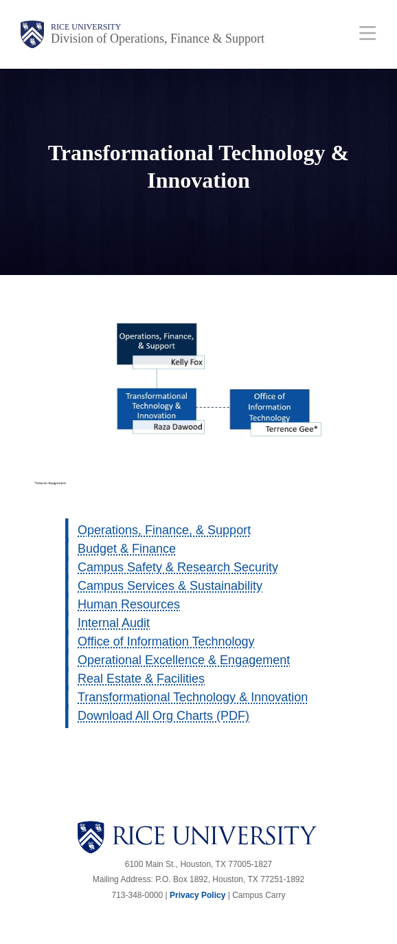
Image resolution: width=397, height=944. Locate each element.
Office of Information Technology (166, 641)
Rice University (86, 27)
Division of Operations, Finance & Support (157, 38)
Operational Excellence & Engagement (184, 660)
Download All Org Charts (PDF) (163, 716)
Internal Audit (114, 623)
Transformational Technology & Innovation (193, 697)
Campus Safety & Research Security (178, 567)
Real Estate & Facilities (141, 678)
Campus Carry (258, 895)
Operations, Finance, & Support (164, 530)
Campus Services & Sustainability (170, 586)
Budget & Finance (127, 549)
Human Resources (129, 604)
